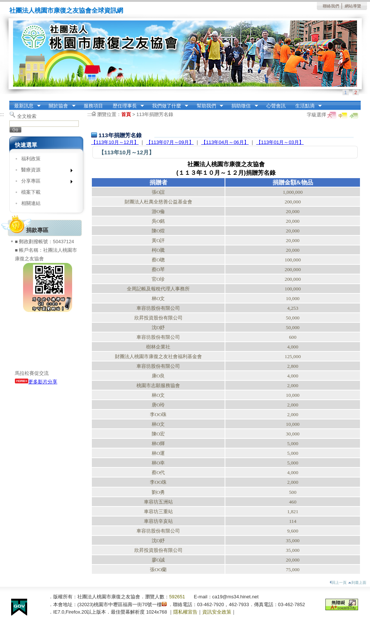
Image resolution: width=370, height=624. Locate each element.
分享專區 (44, 182)
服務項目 (93, 106)
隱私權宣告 (185, 612)
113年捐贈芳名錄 (154, 114)
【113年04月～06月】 (225, 142)
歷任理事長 (126, 106)
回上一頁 (338, 582)
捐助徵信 (242, 106)
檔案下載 (31, 192)
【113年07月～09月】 (170, 142)
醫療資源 (44, 171)
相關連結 (31, 203)
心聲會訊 (276, 106)
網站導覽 (353, 6)
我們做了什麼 (167, 106)
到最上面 (357, 582)
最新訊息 (25, 106)
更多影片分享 (36, 382)
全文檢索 (26, 116)
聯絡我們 (331, 6)
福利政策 (31, 158)
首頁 (126, 114)
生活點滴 (306, 106)
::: (11, 103)
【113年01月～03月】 (280, 142)
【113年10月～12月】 (115, 142)
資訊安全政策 (216, 612)
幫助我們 (207, 106)
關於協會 (59, 106)
